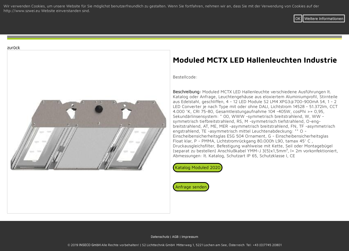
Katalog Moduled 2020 (197, 167)
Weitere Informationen (323, 18)
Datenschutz (160, 237)
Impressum (190, 237)
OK (297, 18)
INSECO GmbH (90, 245)
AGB (175, 237)
